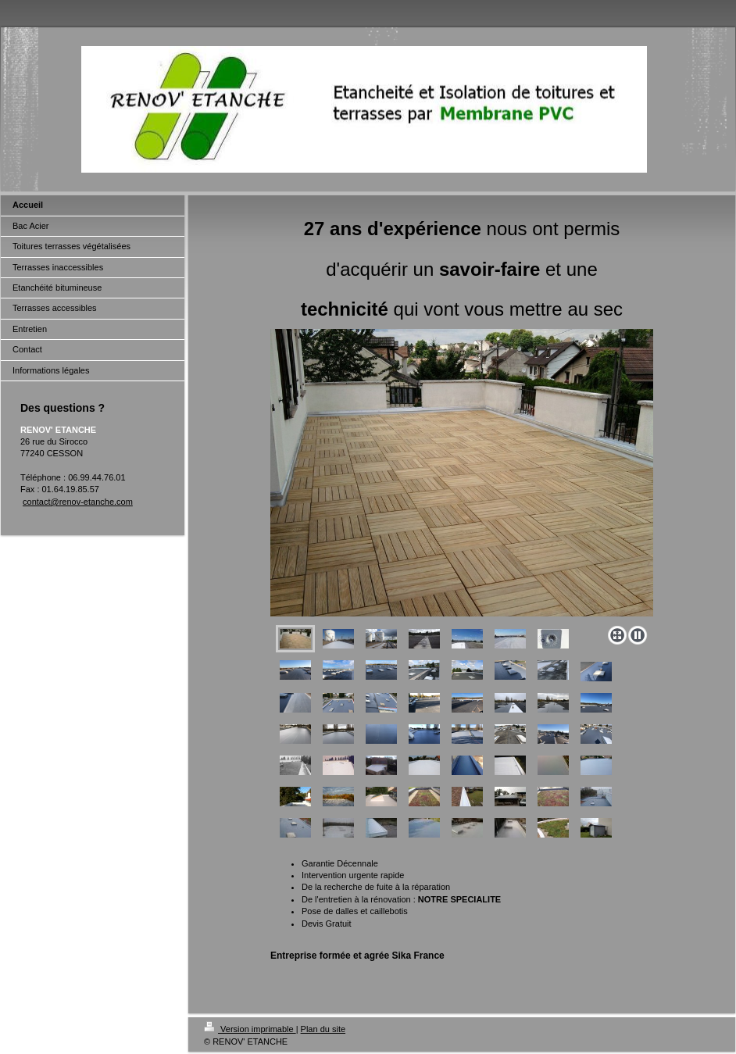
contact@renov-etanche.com (78, 501)
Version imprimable (250, 1029)
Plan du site (323, 1029)
